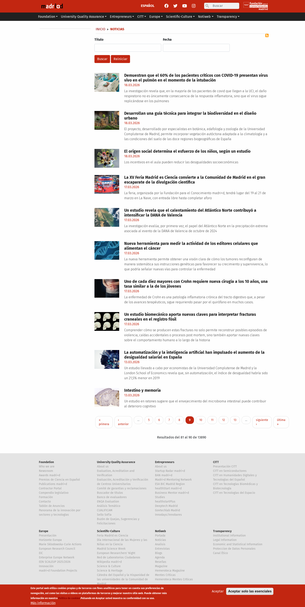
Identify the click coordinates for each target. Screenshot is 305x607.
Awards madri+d (49, 475)
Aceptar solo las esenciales (250, 591)
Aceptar (218, 591)
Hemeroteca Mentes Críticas (174, 579)
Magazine (161, 566)
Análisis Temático (108, 506)
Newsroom (46, 471)
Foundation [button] (46, 17)
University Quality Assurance (116, 462)
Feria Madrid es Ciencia (112, 535)
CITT (216, 462)
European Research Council (57, 548)
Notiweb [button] (204, 17)
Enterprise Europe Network (56, 557)
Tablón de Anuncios (52, 506)
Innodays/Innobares (168, 514)
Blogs (158, 553)
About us (103, 466)
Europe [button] (154, 17)
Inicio (100, 29)
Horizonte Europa (50, 540)
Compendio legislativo (53, 493)
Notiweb (160, 531)
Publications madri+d (53, 484)
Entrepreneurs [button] (120, 17)
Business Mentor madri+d (172, 493)
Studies (160, 497)
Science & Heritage (110, 570)
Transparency (222, 531)
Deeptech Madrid (166, 506)
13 (236, 420)
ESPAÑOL (147, 6)
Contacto (45, 501)
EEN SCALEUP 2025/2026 (54, 562)
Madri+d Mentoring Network (173, 479)
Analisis (160, 544)
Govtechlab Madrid (167, 510)
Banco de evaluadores (112, 497)
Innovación (46, 566)
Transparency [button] (227, 17)
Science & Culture (109, 566)
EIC (41, 553)
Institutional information (229, 535)
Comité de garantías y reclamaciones (121, 488)
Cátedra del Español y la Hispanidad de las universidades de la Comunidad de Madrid (123, 579)
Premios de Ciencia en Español (59, 479)
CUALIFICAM (104, 510)
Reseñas (160, 562)
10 (202, 420)
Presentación (47, 535)
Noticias (160, 540)
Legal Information (225, 540)
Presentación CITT (225, 466)
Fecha (167, 40)
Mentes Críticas (165, 575)
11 (214, 420)
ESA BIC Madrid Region (170, 484)
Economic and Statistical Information (237, 544)
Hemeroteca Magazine (170, 570)
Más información (43, 603)
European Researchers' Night (116, 553)
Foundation (46, 462)
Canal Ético (220, 553)
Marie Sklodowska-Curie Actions (60, 544)
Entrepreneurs (164, 462)
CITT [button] (140, 17)
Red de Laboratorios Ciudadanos (118, 557)
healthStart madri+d (168, 488)
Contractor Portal (50, 488)
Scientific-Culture (108, 531)
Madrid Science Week (111, 548)
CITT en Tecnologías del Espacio (234, 493)
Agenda (160, 557)
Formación (46, 497)
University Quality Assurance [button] (82, 17)
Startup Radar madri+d (170, 471)
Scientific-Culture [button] (179, 17)
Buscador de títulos (110, 493)
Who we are (47, 466)
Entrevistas (162, 548)
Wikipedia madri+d (109, 562)
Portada (160, 535)
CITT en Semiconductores (230, 471)
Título (98, 40)
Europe (43, 531)
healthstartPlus (165, 501)
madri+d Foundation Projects (58, 570)
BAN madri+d (163, 475)
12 (225, 420)
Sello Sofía (104, 514)
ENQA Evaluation (108, 501)
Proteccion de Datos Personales (234, 548)
